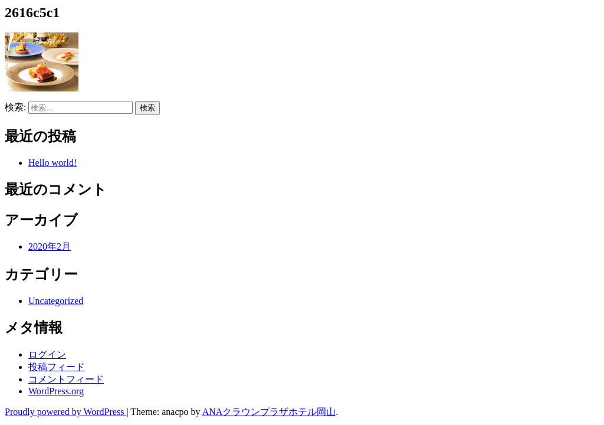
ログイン (47, 354)
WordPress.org (56, 391)
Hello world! (52, 163)
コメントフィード (66, 379)
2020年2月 (49, 246)
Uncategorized (55, 301)
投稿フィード (56, 367)
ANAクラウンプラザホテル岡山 (269, 412)
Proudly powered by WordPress (65, 412)
